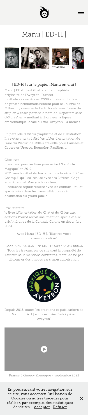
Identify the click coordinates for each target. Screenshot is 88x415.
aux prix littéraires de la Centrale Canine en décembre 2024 (43, 221)
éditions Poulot (71, 187)
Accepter (42, 407)
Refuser (60, 407)
